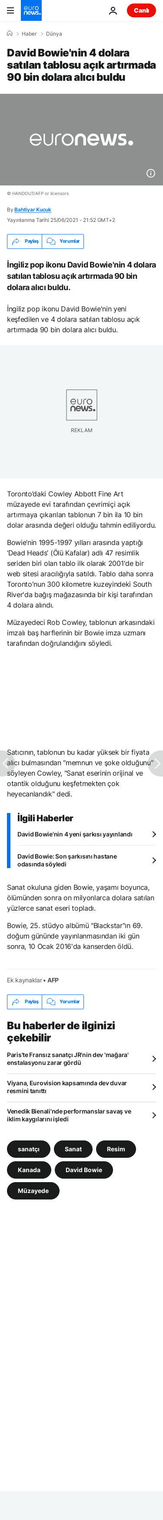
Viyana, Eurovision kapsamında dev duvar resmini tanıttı (67, 1086)
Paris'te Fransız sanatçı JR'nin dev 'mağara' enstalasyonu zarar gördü (68, 1058)
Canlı (141, 10)
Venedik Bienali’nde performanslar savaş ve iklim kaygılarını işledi (69, 1115)
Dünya (54, 33)
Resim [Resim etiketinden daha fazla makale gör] (116, 1148)
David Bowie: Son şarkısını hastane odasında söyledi (66, 860)
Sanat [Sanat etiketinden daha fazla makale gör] (73, 1148)
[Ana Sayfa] (9, 33)
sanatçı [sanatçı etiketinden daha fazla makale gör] (29, 1148)
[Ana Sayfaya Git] (31, 10)
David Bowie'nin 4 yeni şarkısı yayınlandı (75, 834)
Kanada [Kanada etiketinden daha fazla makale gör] (29, 1169)
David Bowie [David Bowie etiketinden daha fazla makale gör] (84, 1169)
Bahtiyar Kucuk (32, 209)
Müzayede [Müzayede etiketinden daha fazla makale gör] (33, 1190)
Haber (29, 33)
